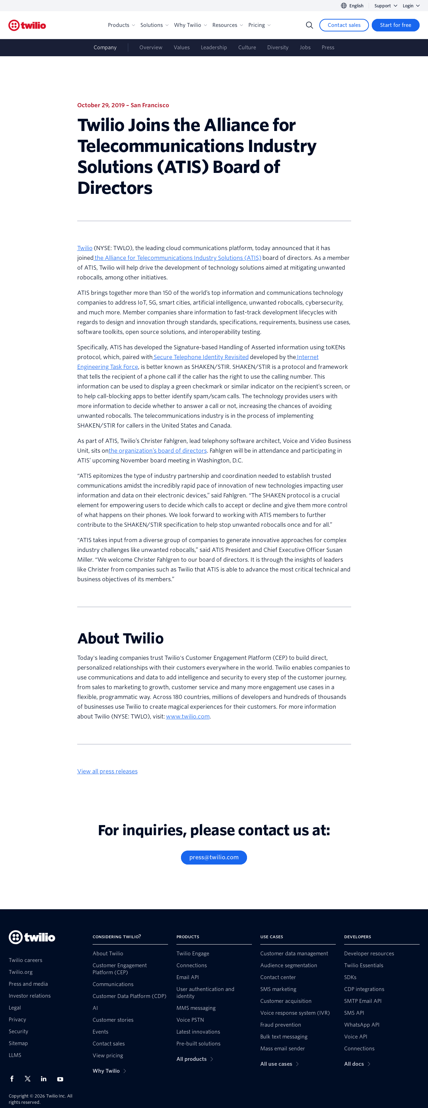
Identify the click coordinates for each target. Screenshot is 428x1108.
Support (386, 5)
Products (121, 25)
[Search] (310, 25)
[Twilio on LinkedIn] (46, 1078)
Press (328, 47)
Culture (247, 47)
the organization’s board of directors (158, 450)
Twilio (85, 248)
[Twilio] (27, 25)
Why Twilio (190, 25)
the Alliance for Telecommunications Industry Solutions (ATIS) (177, 258)
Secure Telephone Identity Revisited (201, 357)
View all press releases (107, 771)
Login (411, 5)
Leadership (214, 47)
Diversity (278, 47)
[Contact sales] (344, 25)
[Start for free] (396, 25)
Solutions (154, 25)
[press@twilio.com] (214, 858)
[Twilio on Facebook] (14, 1079)
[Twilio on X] (30, 1078)
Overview (150, 47)
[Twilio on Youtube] (62, 1079)
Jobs (305, 47)
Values (182, 47)
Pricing (259, 25)
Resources (227, 25)
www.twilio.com (188, 716)
